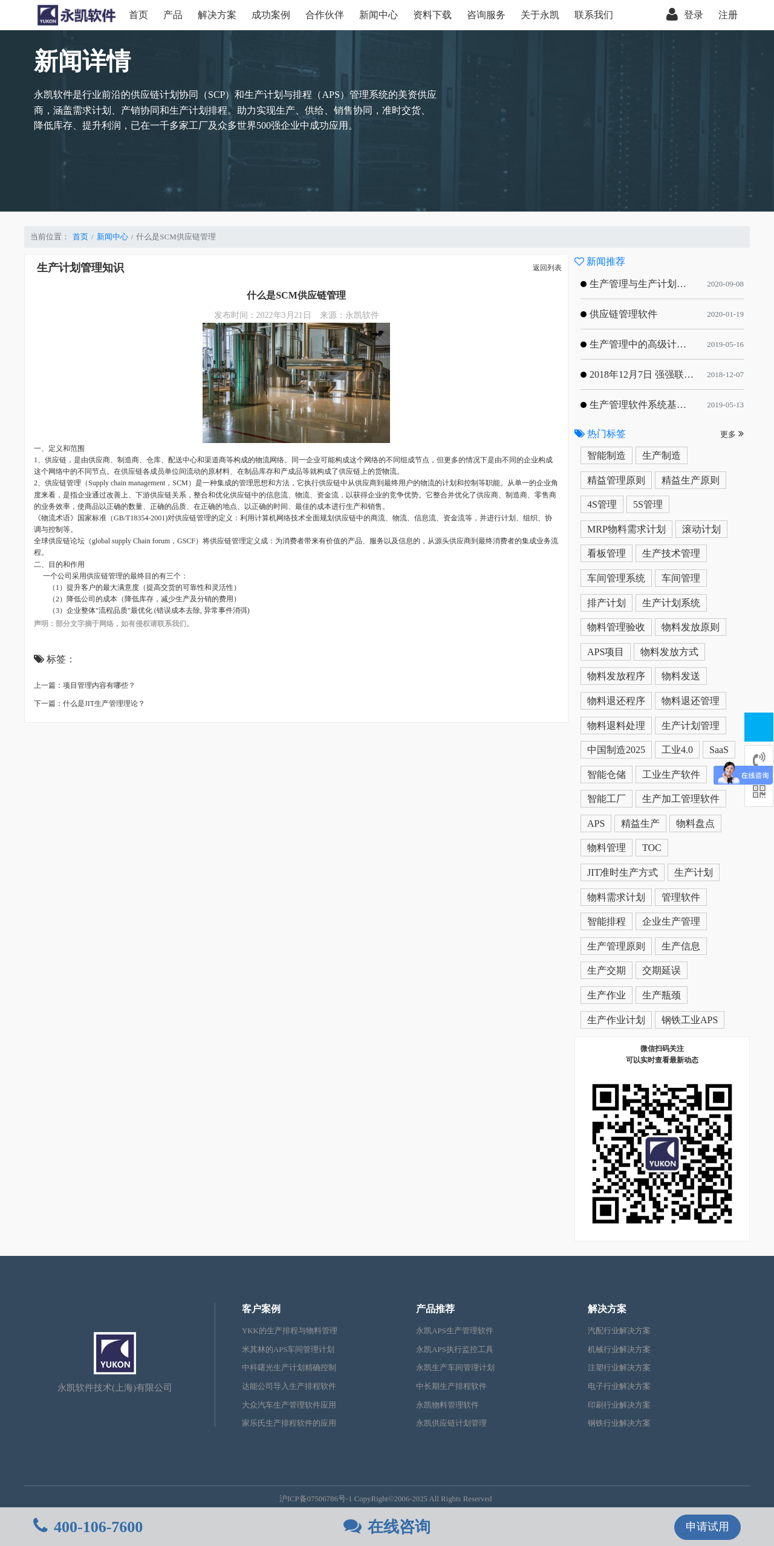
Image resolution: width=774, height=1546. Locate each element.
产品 (173, 15)
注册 (728, 15)
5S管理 (648, 504)
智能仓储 (606, 774)
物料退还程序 (616, 701)
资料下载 (432, 15)
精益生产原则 (691, 480)
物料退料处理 (616, 725)
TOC (652, 848)
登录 (684, 15)
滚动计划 (701, 529)
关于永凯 (540, 15)
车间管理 (681, 578)
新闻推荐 (599, 261)
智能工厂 (606, 799)
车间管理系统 (616, 578)
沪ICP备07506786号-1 (316, 1499)
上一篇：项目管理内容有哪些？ (84, 685)
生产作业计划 (616, 1020)
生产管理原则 (616, 946)
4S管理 (602, 504)
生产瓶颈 (661, 995)
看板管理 (606, 553)
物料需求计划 (616, 897)
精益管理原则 (616, 480)
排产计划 (606, 603)
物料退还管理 (691, 701)
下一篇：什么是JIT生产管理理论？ (89, 703)
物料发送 (681, 676)
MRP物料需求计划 (626, 529)
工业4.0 (677, 750)
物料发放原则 (691, 627)
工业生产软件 (671, 774)
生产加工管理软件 (681, 799)
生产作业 (606, 995)
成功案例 (271, 15)
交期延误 (661, 970)
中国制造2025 (616, 750)
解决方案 (217, 15)
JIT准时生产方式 (622, 872)
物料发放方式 (669, 652)
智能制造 (606, 455)
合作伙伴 (324, 15)
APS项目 (605, 652)
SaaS (719, 750)
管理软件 (681, 897)
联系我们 (593, 15)
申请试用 (707, 1527)
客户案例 (261, 1309)
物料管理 (606, 848)
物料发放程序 (616, 676)
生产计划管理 (691, 725)
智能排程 (606, 921)
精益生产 (640, 823)
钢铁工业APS (690, 1020)
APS (596, 823)
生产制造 (661, 455)
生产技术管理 (671, 553)
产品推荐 (435, 1309)
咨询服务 (486, 15)
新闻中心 (378, 15)
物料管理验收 (616, 627)
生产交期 (606, 970)
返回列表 (547, 268)
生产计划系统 (671, 603)
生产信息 (681, 946)
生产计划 (693, 872)
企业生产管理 (671, 921)
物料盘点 (695, 823)
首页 (138, 15)
